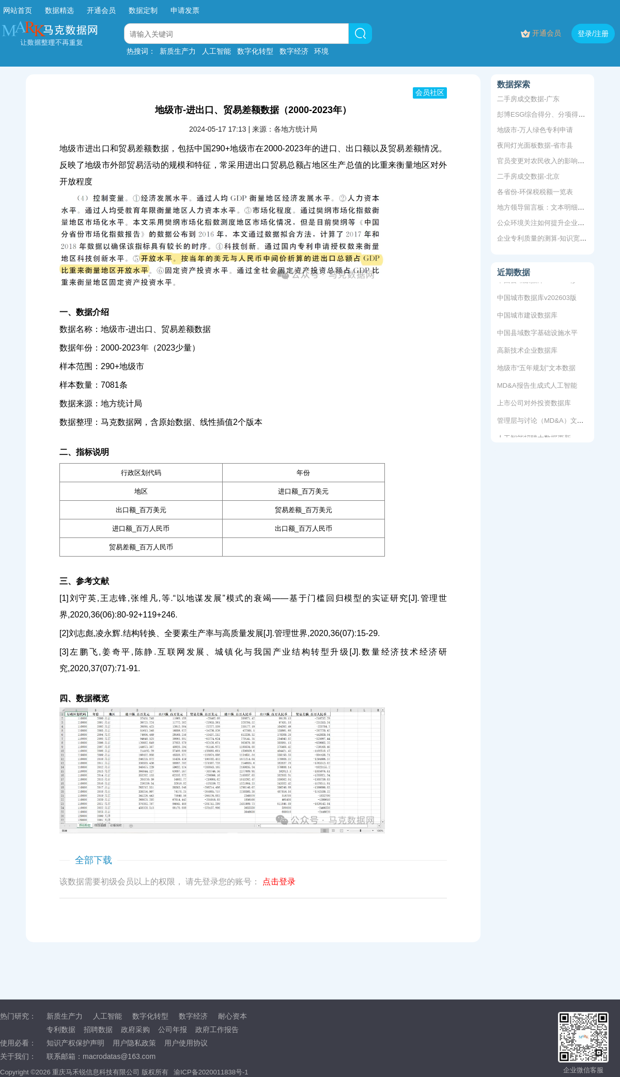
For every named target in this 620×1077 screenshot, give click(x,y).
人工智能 (216, 51)
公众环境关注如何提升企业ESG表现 (551, 223)
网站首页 (17, 10)
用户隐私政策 (134, 1043)
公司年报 (172, 1029)
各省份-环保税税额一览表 (535, 192)
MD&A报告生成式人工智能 (537, 386)
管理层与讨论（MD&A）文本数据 (547, 421)
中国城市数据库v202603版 (537, 299)
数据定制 (143, 10)
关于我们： (18, 1056)
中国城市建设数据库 (527, 316)
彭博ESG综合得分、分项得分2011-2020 (557, 114)
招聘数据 (98, 1029)
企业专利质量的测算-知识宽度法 (545, 238)
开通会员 (102, 10)
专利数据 (61, 1029)
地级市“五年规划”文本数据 (536, 369)
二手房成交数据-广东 (528, 99)
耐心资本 (232, 1016)
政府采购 (135, 1029)
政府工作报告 (217, 1029)
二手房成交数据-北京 (528, 176)
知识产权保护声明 (75, 1043)
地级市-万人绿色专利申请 (535, 130)
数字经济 (294, 51)
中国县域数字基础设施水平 (537, 334)
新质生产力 (178, 51)
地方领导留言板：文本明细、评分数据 (554, 207)
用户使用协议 (186, 1043)
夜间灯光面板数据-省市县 (535, 145)
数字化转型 (255, 51)
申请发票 (185, 10)
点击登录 (279, 881)
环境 (321, 51)
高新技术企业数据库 (527, 351)
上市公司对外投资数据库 (534, 404)
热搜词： (141, 51)
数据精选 (59, 10)
